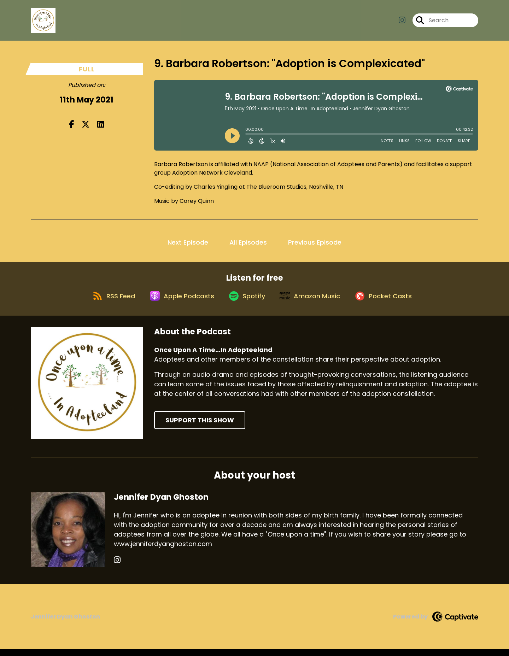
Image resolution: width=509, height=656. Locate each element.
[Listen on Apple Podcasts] (176, 302)
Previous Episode (314, 242)
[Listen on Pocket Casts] (391, 302)
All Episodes (248, 242)
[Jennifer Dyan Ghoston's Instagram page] (117, 566)
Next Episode (188, 242)
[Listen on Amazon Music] (313, 302)
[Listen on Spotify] (246, 302)
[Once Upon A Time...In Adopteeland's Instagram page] (402, 23)
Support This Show (199, 426)
